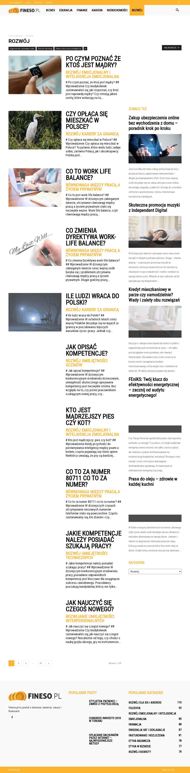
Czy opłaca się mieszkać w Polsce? (87, 120)
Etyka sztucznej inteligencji (68, 48)
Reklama (38, 2)
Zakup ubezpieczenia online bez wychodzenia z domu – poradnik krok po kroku (154, 123)
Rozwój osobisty (140, 752)
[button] (177, 10)
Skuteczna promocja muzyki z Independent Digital (154, 207)
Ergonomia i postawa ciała (22, 48)
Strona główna (15, 2)
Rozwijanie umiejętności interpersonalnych (90, 618)
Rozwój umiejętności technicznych (86, 555)
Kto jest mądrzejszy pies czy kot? (90, 417)
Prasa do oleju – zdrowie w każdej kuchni (153, 481)
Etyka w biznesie (140, 746)
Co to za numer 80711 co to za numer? (88, 478)
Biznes (50, 10)
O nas (28, 2)
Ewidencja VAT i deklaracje (147, 730)
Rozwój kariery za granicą (92, 134)
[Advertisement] (95, 25)
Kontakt (49, 2)
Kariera (97, 10)
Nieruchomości (117, 10)
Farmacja (135, 724)
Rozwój (137, 10)
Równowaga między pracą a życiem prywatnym (93, 187)
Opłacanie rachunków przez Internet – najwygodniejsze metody (103, 739)
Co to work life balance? (88, 175)
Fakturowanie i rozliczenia (147, 735)
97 (41, 663)
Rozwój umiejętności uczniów (86, 363)
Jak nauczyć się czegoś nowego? (90, 606)
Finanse (82, 10)
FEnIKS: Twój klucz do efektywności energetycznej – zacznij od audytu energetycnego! (154, 387)
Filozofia (134, 708)
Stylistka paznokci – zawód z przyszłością (103, 703)
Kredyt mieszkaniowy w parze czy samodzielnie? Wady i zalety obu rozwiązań (154, 295)
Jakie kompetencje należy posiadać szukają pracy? (93, 540)
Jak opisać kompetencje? (87, 350)
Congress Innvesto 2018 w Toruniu (105, 719)
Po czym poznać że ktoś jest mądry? (93, 62)
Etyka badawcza (139, 741)
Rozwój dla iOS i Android (145, 702)
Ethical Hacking (45, 48)
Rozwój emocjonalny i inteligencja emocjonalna (92, 74)
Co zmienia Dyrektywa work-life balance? (91, 237)
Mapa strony (168, 769)
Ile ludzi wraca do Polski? (92, 299)
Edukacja (65, 10)
